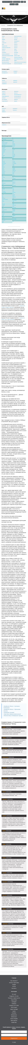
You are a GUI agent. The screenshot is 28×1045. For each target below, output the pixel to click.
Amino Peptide (14, 1018)
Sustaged (14, 1001)
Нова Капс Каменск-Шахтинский (12, 714)
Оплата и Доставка (14, 982)
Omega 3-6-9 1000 (14, 1005)
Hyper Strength (14, 1009)
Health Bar (14, 1022)
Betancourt (14, 1016)
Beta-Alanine (14, 1020)
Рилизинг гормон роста (14, 998)
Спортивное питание (7, 1)
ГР (25, 1)
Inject (22, 1)
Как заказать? (14, 980)
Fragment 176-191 (14, 996)
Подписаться (14, 1038)
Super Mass (14, 1000)
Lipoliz (14, 1011)
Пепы (16, 4)
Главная (14, 978)
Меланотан (14, 1015)
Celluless (14, 1003)
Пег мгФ (14, 994)
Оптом (14, 986)
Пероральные (16, 1)
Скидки (14, 984)
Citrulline (14, 1013)
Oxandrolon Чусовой (9, 712)
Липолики (12, 4)
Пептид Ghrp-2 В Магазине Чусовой (13, 715)
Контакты (14, 988)
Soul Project (14, 1007)
